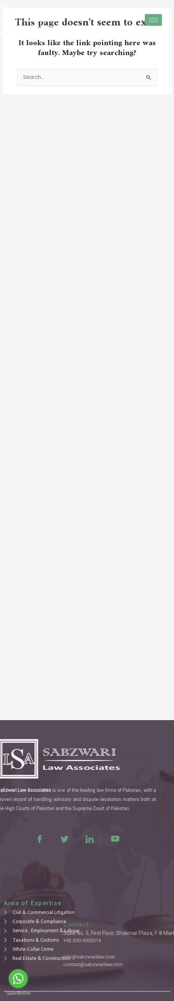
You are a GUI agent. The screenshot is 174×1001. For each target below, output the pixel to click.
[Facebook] (23, 838)
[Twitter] (48, 838)
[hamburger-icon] (153, 20)
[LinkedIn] (73, 838)
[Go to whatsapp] (18, 978)
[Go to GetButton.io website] (18, 993)
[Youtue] (98, 838)
